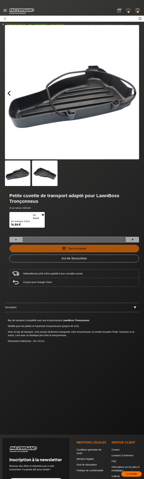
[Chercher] (140, 19)
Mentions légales (85, 459)
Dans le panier (74, 248)
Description (11, 307)
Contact (116, 449)
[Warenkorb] (137, 10)
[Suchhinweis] (4, 18)
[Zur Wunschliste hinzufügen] (74, 258)
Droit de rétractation (87, 464)
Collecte (116, 476)
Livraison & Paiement (122, 455)
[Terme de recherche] (68, 19)
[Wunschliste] (128, 10)
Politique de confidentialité (90, 470)
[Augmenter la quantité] (132, 239)
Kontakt (131, 474)
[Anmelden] (119, 10)
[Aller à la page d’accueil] (3, 24)
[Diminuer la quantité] (15, 239)
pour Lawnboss (57, 24)
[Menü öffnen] (5, 10)
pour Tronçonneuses (37, 24)
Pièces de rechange (16, 24)
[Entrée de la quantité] (74, 239)
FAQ (114, 461)
